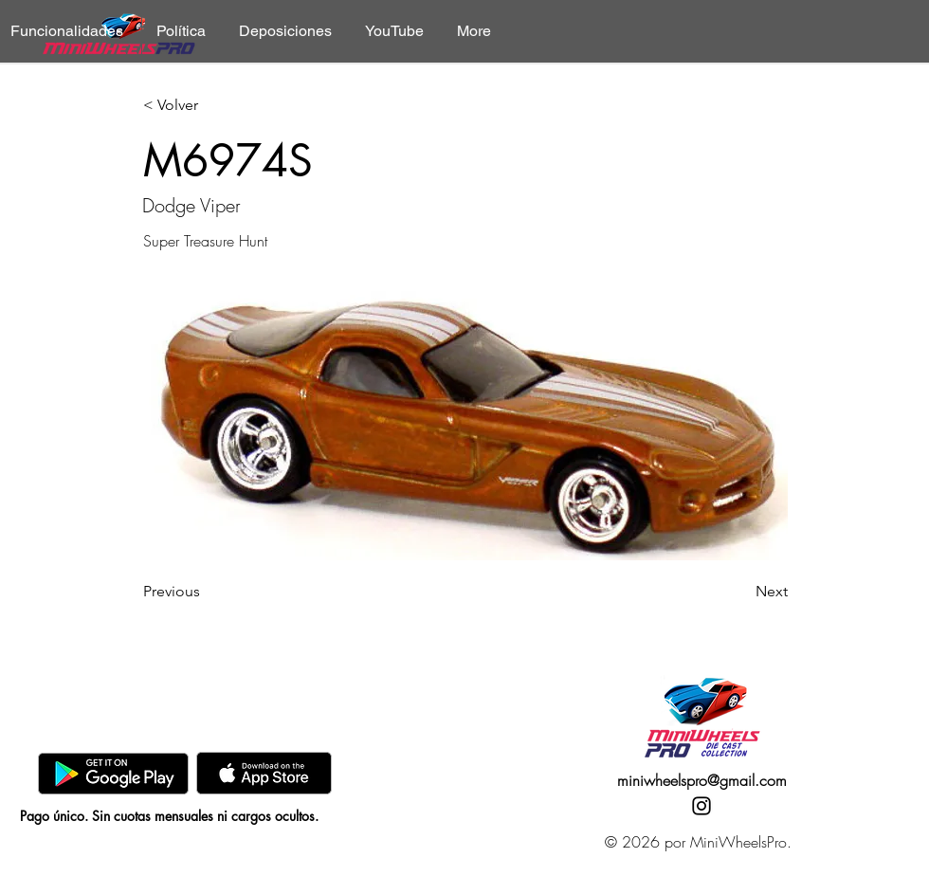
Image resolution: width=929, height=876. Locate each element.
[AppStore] (264, 773)
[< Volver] (205, 105)
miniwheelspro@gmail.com (702, 780)
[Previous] (205, 592)
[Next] (740, 592)
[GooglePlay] (113, 773)
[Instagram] (701, 806)
